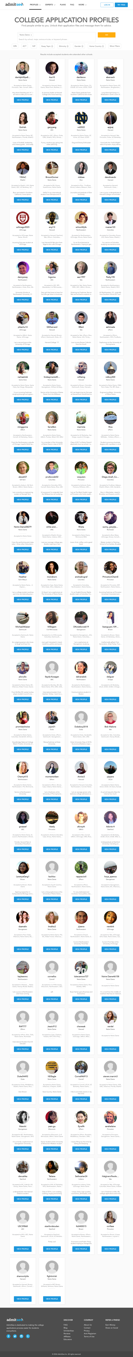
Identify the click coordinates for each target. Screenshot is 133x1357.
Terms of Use (89, 1336)
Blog (65, 1328)
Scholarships (69, 1331)
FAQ (72, 5)
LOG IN (107, 5)
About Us (88, 1325)
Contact (87, 1328)
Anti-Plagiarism (90, 1333)
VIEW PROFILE (23, 100)
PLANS (63, 5)
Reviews (67, 1333)
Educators (68, 1339)
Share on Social (111, 1328)
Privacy (87, 1331)
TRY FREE (121, 5)
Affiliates (67, 1336)
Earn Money (110, 1325)
